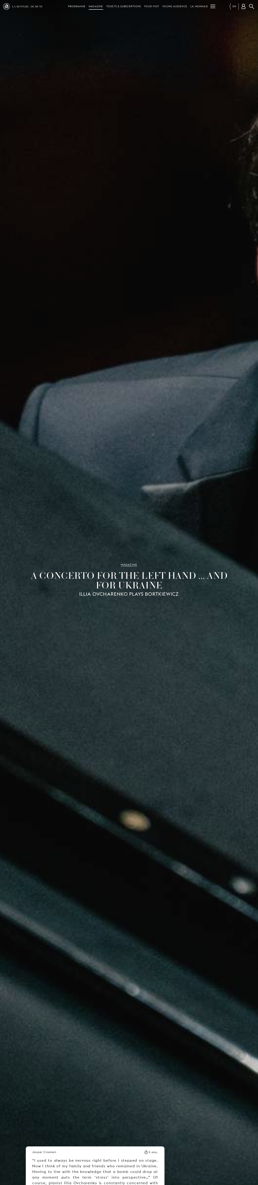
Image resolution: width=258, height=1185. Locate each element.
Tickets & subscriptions (123, 6)
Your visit (151, 6)
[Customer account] (243, 6)
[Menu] (213, 6)
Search (251, 6)
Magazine (96, 6)
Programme (76, 6)
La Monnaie (199, 6)
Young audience (174, 6)
